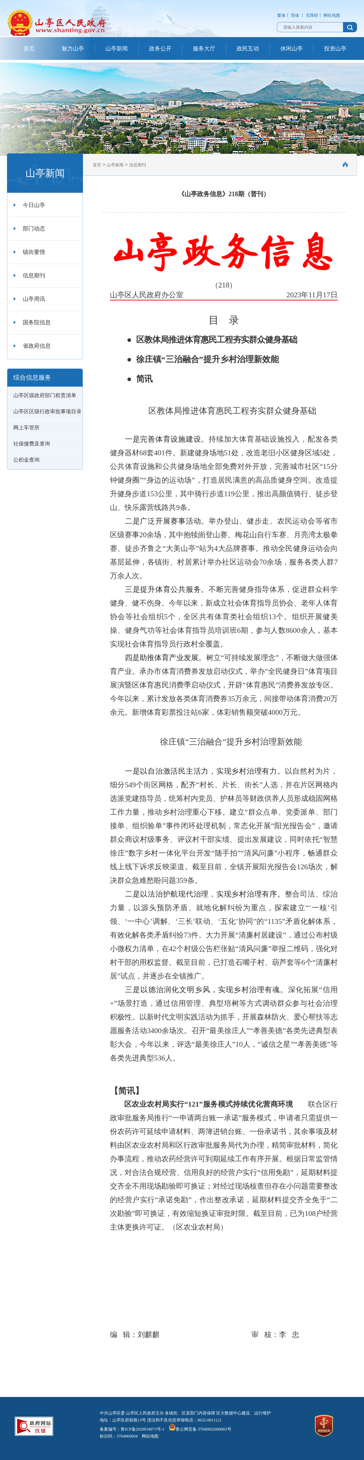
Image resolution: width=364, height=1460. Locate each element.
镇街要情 (34, 252)
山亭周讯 (34, 299)
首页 (29, 48)
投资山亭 (335, 48)
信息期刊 (34, 275)
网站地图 (331, 15)
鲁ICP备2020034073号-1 (142, 1429)
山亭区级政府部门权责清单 (44, 395)
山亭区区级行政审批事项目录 (47, 411)
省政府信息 (37, 346)
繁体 (281, 15)
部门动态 (34, 228)
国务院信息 (37, 322)
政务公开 (160, 48)
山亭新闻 (116, 48)
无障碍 (312, 15)
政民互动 (248, 48)
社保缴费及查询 (31, 444)
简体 (295, 15)
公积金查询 (26, 460)
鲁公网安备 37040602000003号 (200, 1429)
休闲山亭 (291, 48)
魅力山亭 (73, 48)
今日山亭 (34, 205)
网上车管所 (26, 427)
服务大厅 (204, 48)
